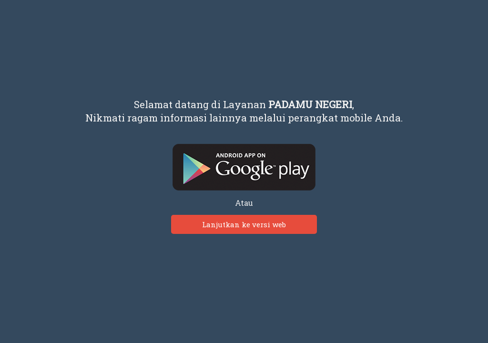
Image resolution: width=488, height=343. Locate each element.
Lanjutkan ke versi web (244, 224)
